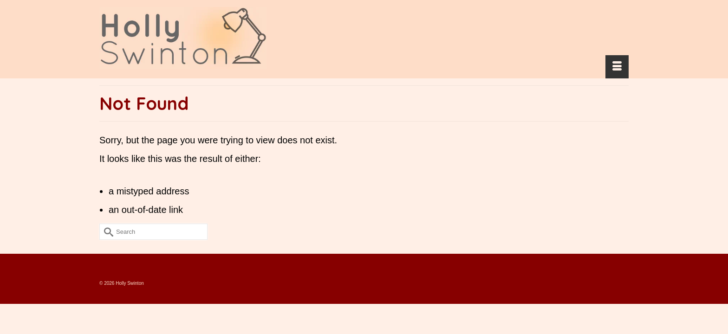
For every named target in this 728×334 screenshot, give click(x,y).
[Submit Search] (106, 250)
